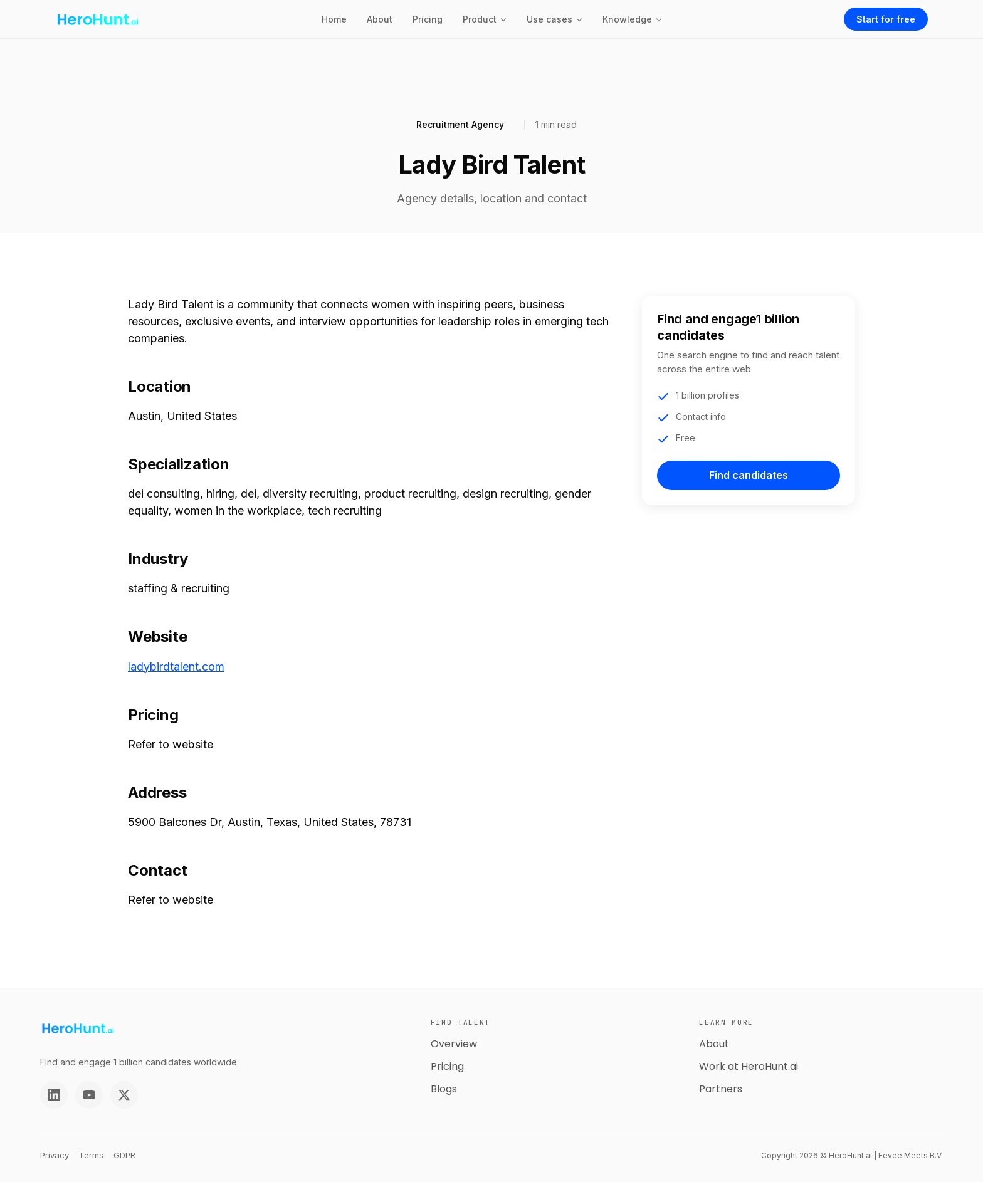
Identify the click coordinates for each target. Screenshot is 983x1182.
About (379, 19)
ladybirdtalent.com (176, 666)
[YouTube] (89, 1095)
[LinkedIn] (54, 1095)
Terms (91, 1155)
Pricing (428, 19)
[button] (485, 19)
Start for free (885, 19)
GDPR (124, 1155)
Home (334, 19)
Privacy (54, 1155)
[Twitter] (124, 1095)
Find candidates (748, 475)
